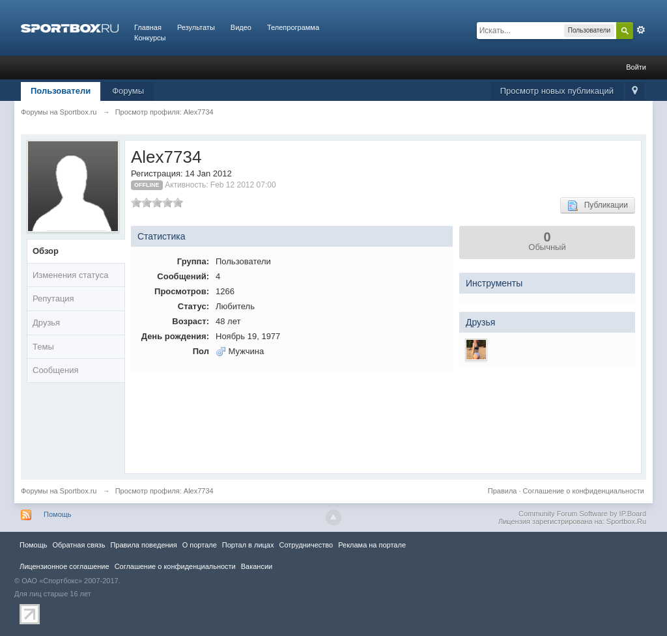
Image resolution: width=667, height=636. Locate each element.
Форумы (128, 91)
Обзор (46, 251)
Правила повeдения (143, 545)
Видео (241, 27)
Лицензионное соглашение (64, 566)
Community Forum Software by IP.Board (582, 514)
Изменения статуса (70, 275)
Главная (148, 27)
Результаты (196, 27)
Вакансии (256, 566)
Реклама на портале (372, 545)
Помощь (58, 514)
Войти (636, 67)
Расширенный (641, 30)
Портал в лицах (248, 545)
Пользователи (61, 91)
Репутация (53, 298)
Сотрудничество (306, 545)
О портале (199, 545)
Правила (502, 491)
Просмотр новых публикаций (557, 91)
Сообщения (56, 370)
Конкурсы (149, 38)
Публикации (597, 205)
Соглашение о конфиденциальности (583, 491)
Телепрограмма (293, 27)
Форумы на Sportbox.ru (59, 491)
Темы (43, 347)
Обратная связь (78, 545)
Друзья (46, 322)
